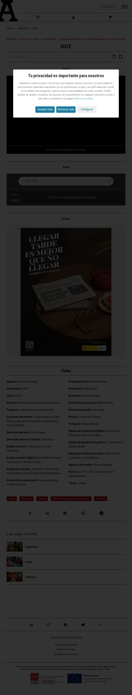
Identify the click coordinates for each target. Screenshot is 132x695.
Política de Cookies (83, 98)
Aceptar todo (45, 109)
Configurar (87, 109)
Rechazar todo (66, 109)
